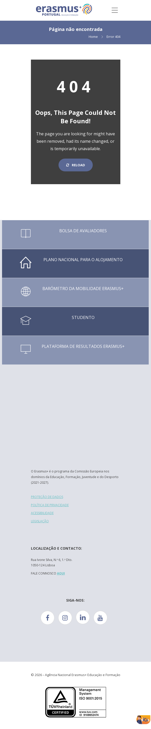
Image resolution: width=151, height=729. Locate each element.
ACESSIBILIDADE (42, 513)
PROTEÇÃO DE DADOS (47, 497)
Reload (75, 165)
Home (93, 36)
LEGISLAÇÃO (40, 521)
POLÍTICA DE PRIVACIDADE (50, 505)
